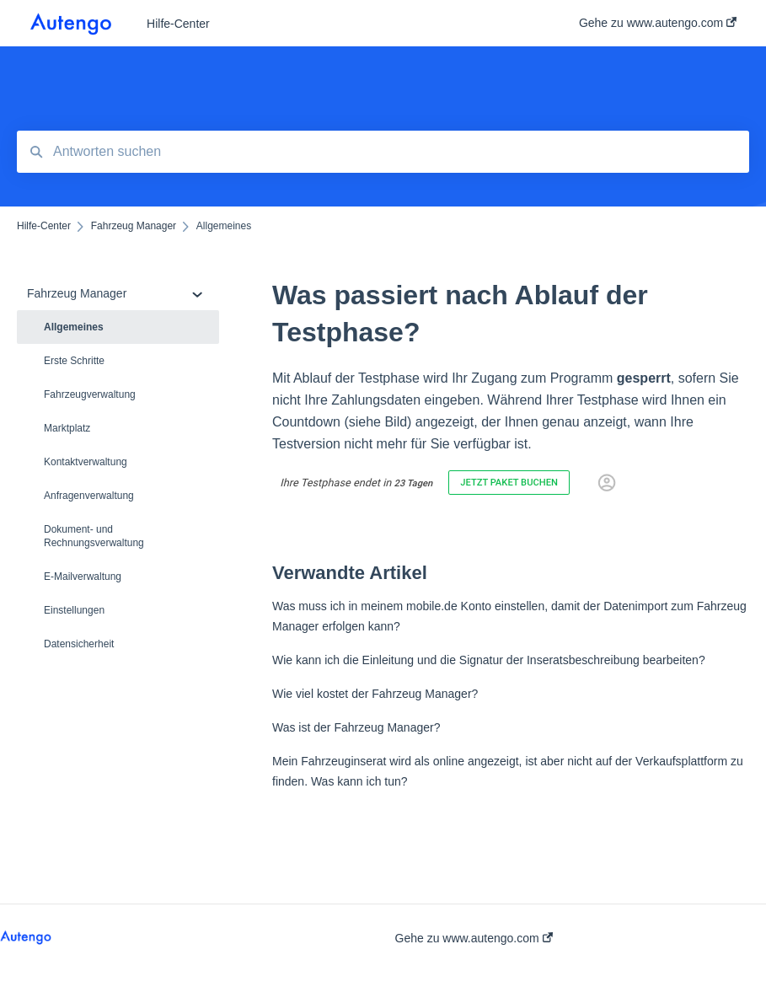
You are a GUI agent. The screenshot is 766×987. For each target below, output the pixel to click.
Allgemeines (74, 327)
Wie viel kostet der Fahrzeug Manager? (375, 693)
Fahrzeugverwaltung (90, 394)
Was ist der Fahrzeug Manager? (356, 727)
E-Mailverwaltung (82, 576)
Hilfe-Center (178, 23)
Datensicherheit (79, 644)
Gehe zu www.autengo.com (474, 938)
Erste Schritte (74, 361)
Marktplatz (67, 428)
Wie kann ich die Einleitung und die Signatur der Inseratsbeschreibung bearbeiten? (488, 660)
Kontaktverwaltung (85, 462)
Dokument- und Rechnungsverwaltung (94, 536)
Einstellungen (74, 610)
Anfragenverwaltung (89, 496)
